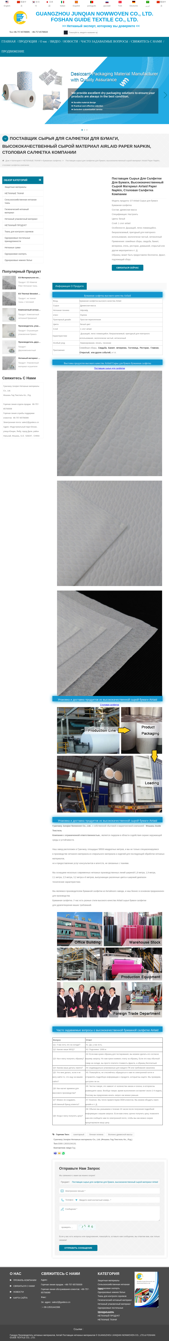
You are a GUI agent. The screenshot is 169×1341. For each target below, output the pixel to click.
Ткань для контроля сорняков (19, 231)
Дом (5, 160)
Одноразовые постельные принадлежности (17, 239)
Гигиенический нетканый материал (17, 211)
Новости (18, 1292)
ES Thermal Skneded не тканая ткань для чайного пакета (29, 294)
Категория (16, 160)
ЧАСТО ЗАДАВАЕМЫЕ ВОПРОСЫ (104, 41)
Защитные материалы (15, 187)
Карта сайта (20, 1298)
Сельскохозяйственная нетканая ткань (20, 201)
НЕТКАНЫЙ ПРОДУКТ (16, 225)
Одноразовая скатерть (16, 254)
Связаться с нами (24, 1286)
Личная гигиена (96, 1134)
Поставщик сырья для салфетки (109, 368)
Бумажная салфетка (52, 160)
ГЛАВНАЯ (9, 41)
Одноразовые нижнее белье (18, 260)
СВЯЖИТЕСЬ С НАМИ (146, 41)
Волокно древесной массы (120, 1134)
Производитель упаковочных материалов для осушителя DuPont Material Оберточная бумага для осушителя (29, 326)
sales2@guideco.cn (61, 1302)
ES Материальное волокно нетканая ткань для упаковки (29, 277)
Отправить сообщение (78, 1248)
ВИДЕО (55, 41)
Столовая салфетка (110, 705)
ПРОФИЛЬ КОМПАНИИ (24, 1280)
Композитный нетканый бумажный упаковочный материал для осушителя (29, 310)
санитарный (78, 1134)
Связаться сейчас (127, 268)
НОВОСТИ (70, 41)
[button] (82, 130)
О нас (43, 41)
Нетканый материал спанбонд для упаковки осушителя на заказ (29, 358)
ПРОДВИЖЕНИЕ (13, 51)
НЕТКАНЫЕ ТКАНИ (32, 160)
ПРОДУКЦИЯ (28, 41)
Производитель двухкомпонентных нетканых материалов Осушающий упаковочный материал (29, 342)
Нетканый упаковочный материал (21, 219)
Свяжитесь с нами (60, 1274)
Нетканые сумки (12, 247)
